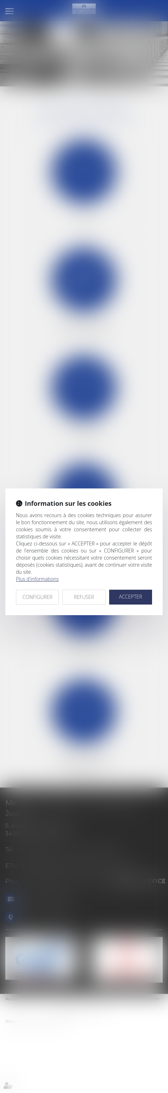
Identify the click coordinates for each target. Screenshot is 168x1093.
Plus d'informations (37, 579)
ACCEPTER (130, 596)
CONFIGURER (37, 597)
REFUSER (84, 597)
